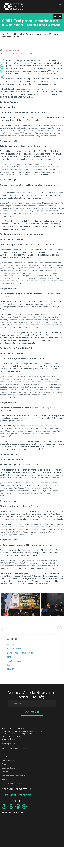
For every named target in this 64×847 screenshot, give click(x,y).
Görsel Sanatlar (14, 649)
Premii (29, 53)
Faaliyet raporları (8, 760)
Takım (4, 752)
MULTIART (11, 669)
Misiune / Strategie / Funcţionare (15, 748)
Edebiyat (11, 645)
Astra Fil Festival (19, 53)
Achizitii (5, 772)
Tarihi (4, 764)
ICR (11, 53)
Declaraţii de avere (9, 768)
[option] (20, 605)
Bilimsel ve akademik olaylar (20, 653)
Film (9, 665)
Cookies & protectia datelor (12, 783)
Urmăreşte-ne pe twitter (18, 795)
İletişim (5, 780)
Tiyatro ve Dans (14, 661)
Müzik (9, 657)
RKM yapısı (6, 756)
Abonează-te (32, 712)
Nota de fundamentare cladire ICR (15, 776)
